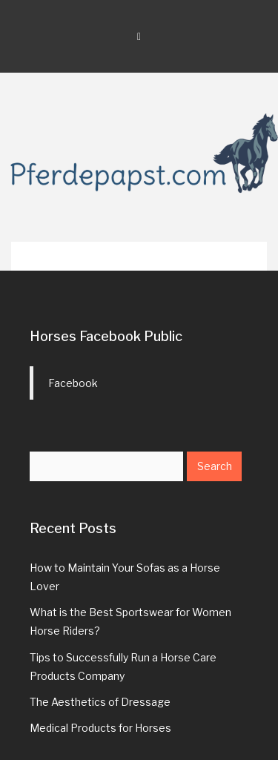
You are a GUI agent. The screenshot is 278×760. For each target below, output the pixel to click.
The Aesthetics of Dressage (100, 701)
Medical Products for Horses (100, 727)
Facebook (73, 383)
